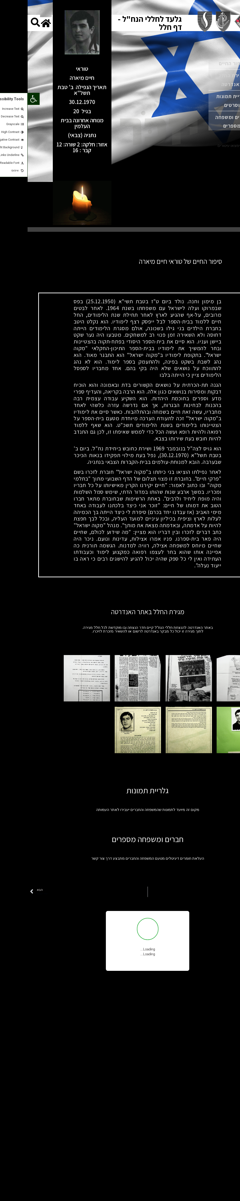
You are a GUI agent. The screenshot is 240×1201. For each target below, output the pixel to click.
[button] (6, 99)
